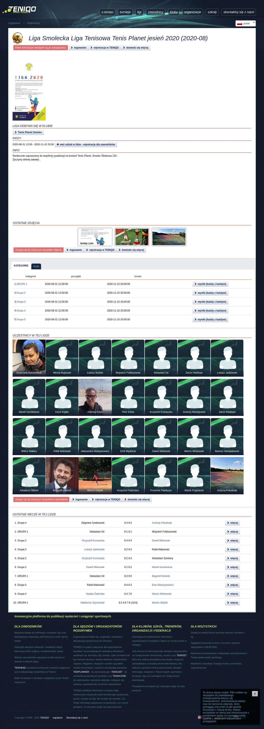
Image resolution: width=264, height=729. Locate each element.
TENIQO (44, 717)
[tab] (21, 265)
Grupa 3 (20, 301)
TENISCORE (119, 676)
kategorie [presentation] (21, 265)
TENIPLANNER (81, 672)
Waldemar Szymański (92, 602)
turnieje (125, 12)
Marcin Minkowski (162, 593)
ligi (139, 12)
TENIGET (181, 655)
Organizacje (192, 12)
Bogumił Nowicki (161, 576)
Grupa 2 (20, 292)
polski (245, 23)
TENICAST (116, 672)
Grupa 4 (20, 310)
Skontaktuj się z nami (238, 12)
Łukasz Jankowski (94, 549)
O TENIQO (107, 12)
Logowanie (14, 23)
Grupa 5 (20, 319)
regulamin (57, 717)
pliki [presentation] (36, 266)
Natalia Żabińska (95, 593)
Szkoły (212, 12)
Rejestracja (33, 23)
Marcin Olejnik (160, 602)
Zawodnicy (155, 12)
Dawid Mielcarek (161, 540)
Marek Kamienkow (162, 567)
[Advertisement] (127, 97)
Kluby (174, 12)
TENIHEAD (20, 667)
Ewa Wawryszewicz (163, 584)
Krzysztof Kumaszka (93, 540)
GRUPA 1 (21, 284)
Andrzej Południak (162, 522)
